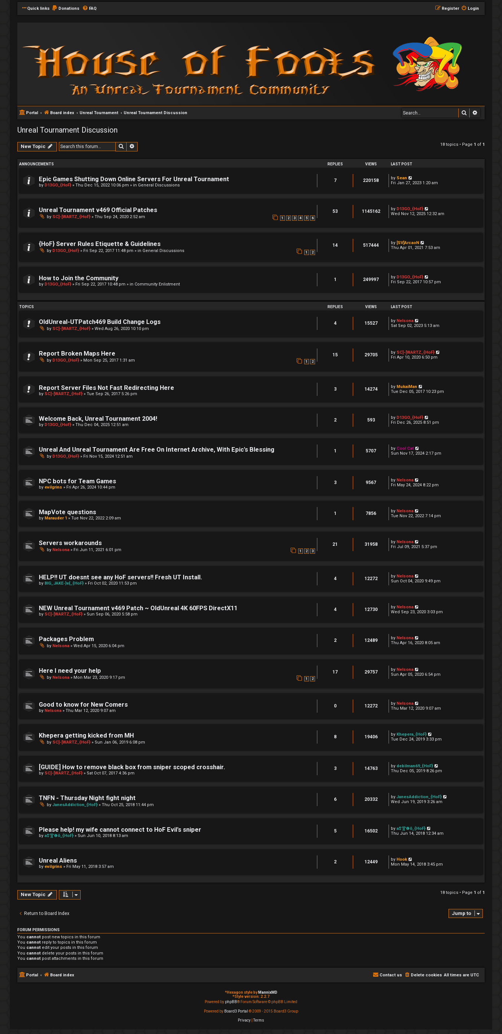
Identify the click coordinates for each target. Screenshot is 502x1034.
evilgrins (53, 487)
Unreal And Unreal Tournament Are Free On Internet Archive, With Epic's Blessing (156, 449)
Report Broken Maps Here (77, 353)
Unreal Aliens (58, 860)
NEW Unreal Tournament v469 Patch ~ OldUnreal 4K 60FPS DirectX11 (138, 608)
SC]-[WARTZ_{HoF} (71, 216)
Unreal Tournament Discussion (67, 129)
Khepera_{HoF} (411, 734)
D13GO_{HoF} (57, 185)
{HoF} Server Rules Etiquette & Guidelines (100, 243)
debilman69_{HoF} (414, 766)
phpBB (231, 1002)
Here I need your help (70, 670)
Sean (401, 178)
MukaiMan (406, 386)
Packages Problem (66, 639)
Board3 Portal (236, 1011)
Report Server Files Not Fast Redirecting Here (106, 387)
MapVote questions (67, 512)
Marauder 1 (55, 518)
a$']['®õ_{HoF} (58, 835)
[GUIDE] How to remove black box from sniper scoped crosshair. (132, 767)
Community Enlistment (157, 284)
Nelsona (404, 320)
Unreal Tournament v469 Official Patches (98, 210)
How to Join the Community (78, 278)
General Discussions (159, 185)
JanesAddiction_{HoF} (75, 804)
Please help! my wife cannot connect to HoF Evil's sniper (120, 829)
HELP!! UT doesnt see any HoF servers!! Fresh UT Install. (120, 577)
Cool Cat (405, 448)
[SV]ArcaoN (407, 242)
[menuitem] (66, 8)
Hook (401, 859)
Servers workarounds (70, 543)
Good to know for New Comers (83, 704)
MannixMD (267, 992)
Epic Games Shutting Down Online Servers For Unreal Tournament (134, 179)
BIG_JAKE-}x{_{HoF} (64, 583)
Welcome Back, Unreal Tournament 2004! (98, 418)
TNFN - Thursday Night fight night (87, 798)
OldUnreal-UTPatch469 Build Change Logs (100, 321)
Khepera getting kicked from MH (86, 735)
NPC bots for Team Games (77, 481)
